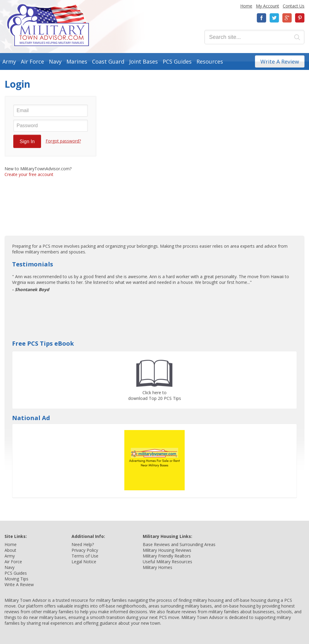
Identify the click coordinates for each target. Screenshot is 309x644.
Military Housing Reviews (167, 550)
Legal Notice (84, 561)
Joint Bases (143, 61)
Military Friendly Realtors (167, 556)
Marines (76, 61)
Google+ (287, 18)
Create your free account (29, 174)
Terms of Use (85, 556)
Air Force (32, 61)
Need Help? (83, 544)
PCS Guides (177, 61)
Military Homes (157, 567)
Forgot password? (63, 141)
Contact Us (293, 6)
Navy (55, 61)
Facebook (261, 18)
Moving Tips (16, 579)
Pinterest (299, 18)
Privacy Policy (85, 550)
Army (9, 61)
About (10, 550)
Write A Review (279, 61)
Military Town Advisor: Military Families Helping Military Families (48, 25)
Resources (209, 61)
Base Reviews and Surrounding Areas (179, 544)
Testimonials (32, 264)
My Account (267, 6)
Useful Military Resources (167, 561)
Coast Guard (108, 61)
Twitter (274, 18)
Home (246, 6)
